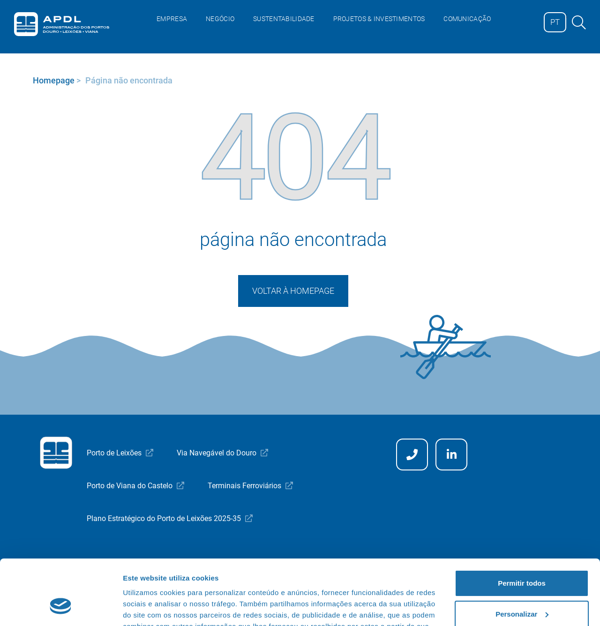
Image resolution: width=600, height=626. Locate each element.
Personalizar (521, 558)
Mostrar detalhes (151, 607)
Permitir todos (522, 527)
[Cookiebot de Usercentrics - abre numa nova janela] (61, 608)
